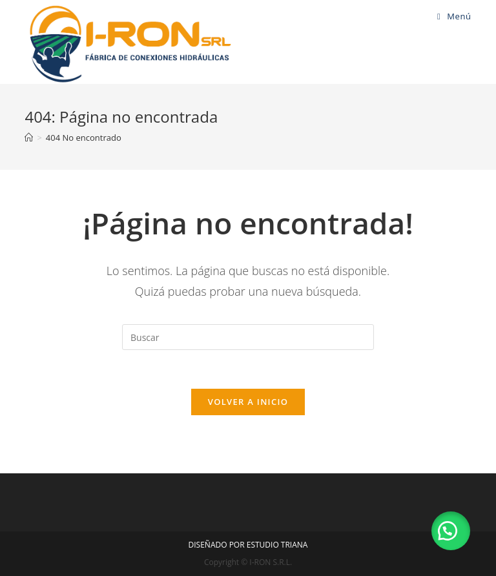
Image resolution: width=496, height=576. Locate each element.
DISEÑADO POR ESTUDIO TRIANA (248, 544)
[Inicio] (29, 137)
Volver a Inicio (248, 401)
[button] (450, 530)
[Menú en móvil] (454, 16)
